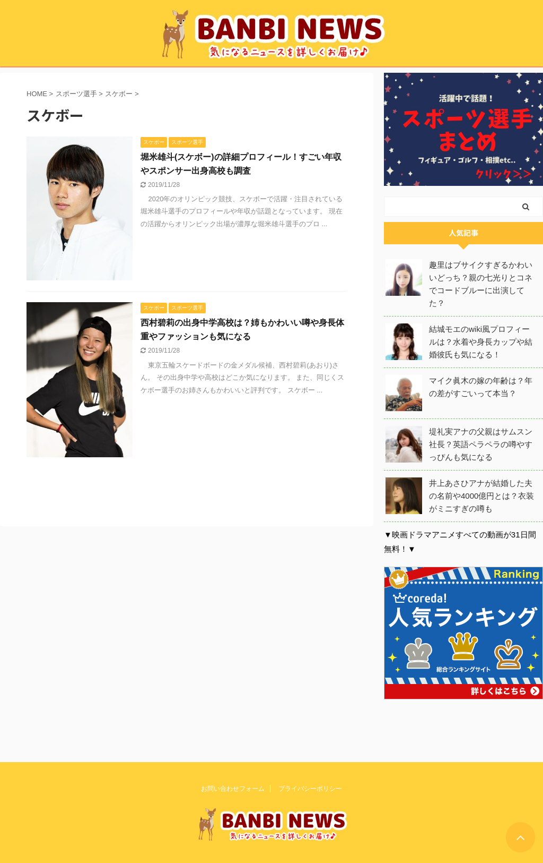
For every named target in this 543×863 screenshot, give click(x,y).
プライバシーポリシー (310, 787)
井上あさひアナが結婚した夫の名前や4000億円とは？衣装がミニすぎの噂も (481, 496)
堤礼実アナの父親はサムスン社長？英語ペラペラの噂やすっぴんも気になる (480, 444)
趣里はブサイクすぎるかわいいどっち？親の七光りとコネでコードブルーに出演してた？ (480, 283)
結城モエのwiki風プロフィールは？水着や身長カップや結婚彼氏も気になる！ (480, 341)
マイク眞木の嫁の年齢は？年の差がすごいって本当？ (480, 387)
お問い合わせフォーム (233, 787)
